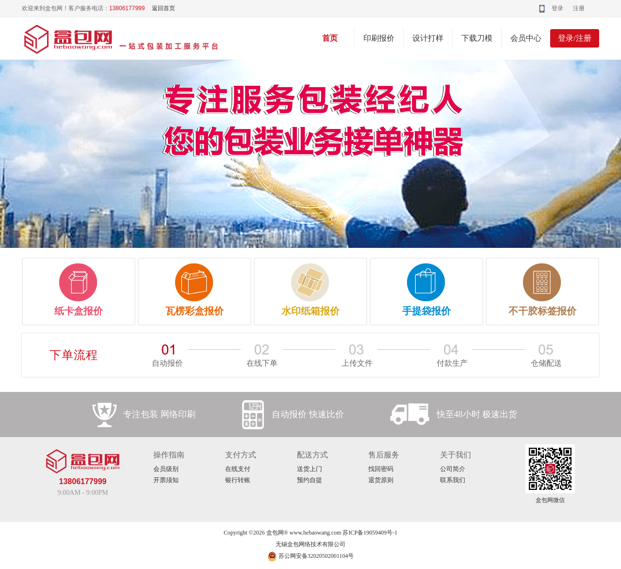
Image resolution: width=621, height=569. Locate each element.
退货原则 (380, 480)
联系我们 (452, 480)
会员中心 (525, 38)
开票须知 (166, 480)
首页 (330, 38)
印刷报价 (378, 38)
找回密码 (380, 468)
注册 (579, 8)
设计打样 (427, 38)
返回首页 (163, 8)
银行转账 (237, 480)
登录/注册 (574, 38)
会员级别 (166, 468)
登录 (557, 8)
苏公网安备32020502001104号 (310, 556)
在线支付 (237, 468)
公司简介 (452, 468)
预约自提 (309, 480)
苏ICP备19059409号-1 (370, 532)
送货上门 (309, 468)
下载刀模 (476, 38)
